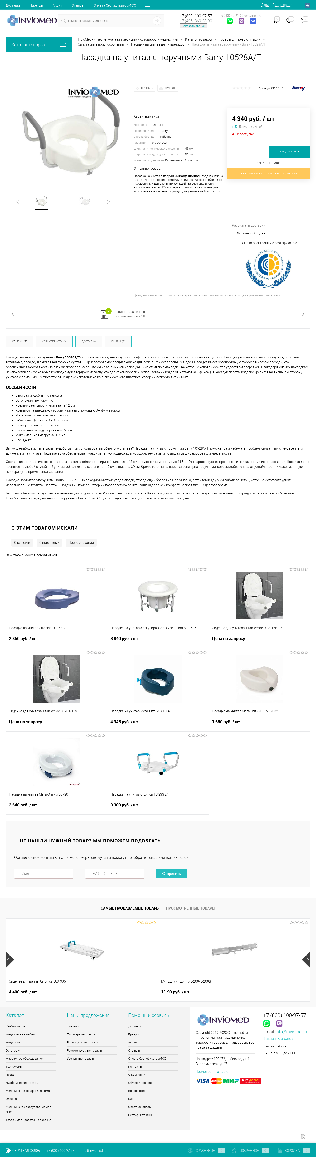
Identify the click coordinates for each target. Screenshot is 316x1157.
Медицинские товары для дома (28, 1091)
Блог (131, 1099)
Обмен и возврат (140, 1082)
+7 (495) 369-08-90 (196, 21)
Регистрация (282, 5)
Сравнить (170, 88)
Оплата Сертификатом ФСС (115, 5)
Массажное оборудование (24, 1058)
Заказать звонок (193, 26)
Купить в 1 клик (269, 163)
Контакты (135, 1066)
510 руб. (249, 992)
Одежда (11, 1099)
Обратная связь (139, 1107)
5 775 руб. (175, 992)
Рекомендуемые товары (84, 1050)
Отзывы (78, 5)
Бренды (37, 5)
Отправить (171, 874)
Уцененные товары (80, 1058)
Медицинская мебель (21, 1034)
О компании (136, 1074)
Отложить (147, 88)
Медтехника (14, 1042)
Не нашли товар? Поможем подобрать (269, 173)
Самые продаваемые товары (130, 908)
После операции (81, 542)
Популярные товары (81, 1034)
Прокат (11, 1074)
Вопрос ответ (137, 1091)
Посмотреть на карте (212, 1072)
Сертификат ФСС (140, 1115)
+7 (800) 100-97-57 (196, 16)
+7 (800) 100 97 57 (60, 1150)
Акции (57, 5)
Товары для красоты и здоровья (28, 1120)
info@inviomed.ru (292, 1031)
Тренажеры (14, 1066)
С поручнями (49, 542)
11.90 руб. (99, 992)
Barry (164, 131)
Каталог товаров (38, 44)
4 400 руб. (23, 992)
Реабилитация (16, 1026)
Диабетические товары (22, 1082)
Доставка (13, 5)
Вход (265, 5)
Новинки (73, 1026)
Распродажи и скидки (82, 1042)
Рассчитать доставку (267, 206)
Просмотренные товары (190, 908)
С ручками (22, 542)
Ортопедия (13, 1050)
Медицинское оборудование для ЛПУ (28, 1109)
